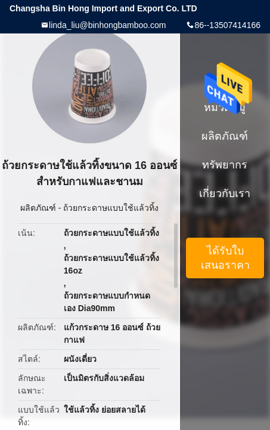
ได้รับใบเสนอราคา (225, 258)
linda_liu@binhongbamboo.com (107, 25)
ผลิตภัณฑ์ (38, 208)
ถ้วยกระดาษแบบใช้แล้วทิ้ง (111, 208)
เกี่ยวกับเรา (224, 193)
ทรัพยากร (224, 165)
